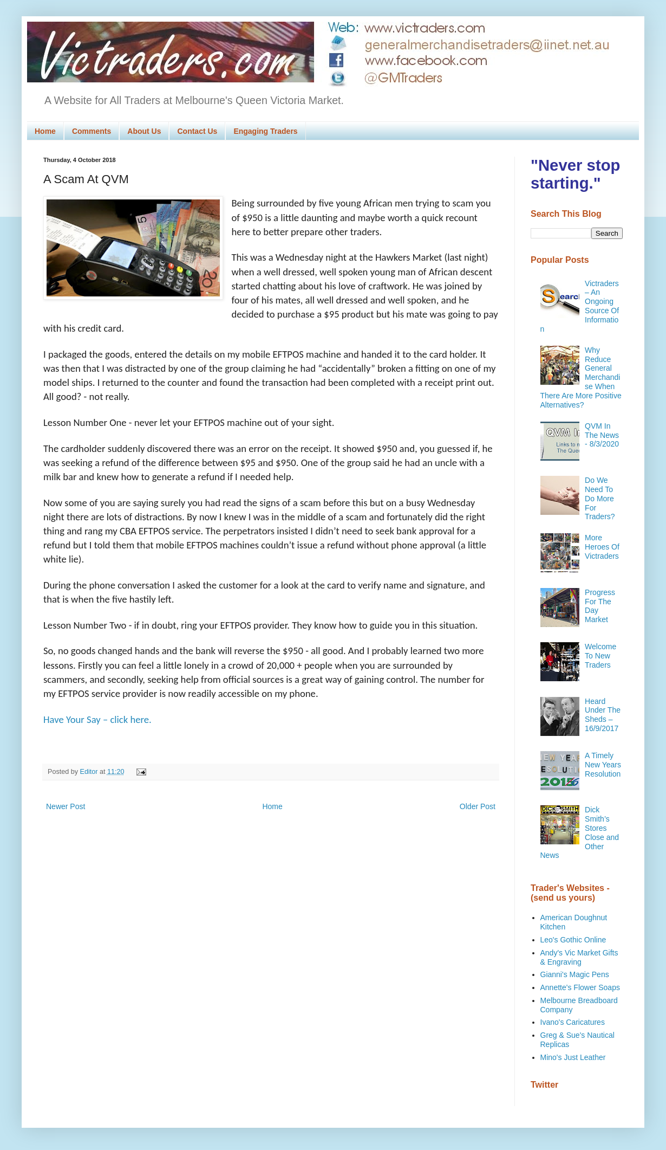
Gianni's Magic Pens (574, 974)
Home (45, 131)
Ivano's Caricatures (572, 1022)
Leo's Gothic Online (573, 939)
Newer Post (65, 806)
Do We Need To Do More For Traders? (600, 498)
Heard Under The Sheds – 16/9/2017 (603, 715)
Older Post (477, 806)
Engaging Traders (265, 131)
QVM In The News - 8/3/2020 (602, 435)
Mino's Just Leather (573, 1057)
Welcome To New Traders (600, 655)
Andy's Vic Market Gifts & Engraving (579, 957)
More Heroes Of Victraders (602, 546)
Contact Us (197, 131)
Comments (91, 131)
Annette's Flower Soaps (580, 987)
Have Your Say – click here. (97, 719)
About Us (144, 131)
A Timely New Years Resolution (603, 764)
